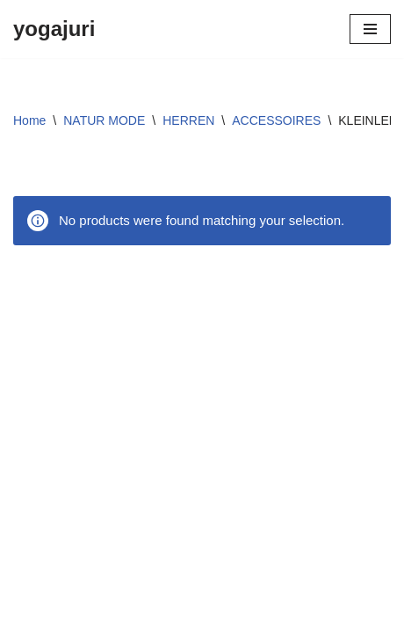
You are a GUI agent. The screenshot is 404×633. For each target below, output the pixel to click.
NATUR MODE (104, 120)
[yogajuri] (54, 29)
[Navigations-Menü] (370, 29)
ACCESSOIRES (276, 120)
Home (29, 120)
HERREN (188, 120)
